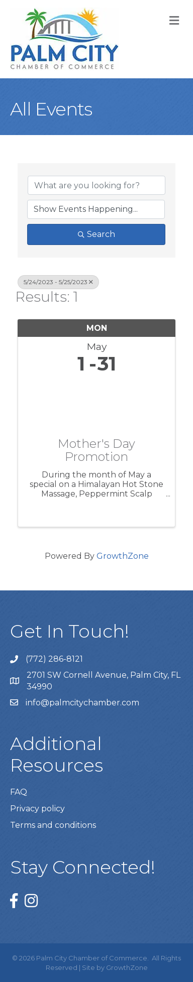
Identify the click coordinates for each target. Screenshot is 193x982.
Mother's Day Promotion (96, 450)
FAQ (18, 792)
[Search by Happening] (96, 209)
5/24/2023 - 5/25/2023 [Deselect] (58, 282)
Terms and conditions (53, 825)
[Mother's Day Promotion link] (96, 403)
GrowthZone (122, 556)
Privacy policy (37, 808)
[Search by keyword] (96, 185)
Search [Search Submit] (96, 234)
